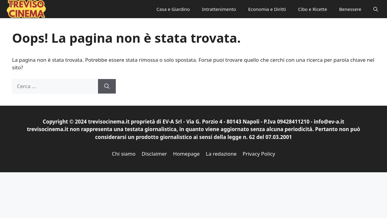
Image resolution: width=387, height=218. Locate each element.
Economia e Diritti (267, 9)
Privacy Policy (259, 153)
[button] (375, 9)
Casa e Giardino (173, 9)
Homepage (186, 153)
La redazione (221, 153)
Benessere (350, 9)
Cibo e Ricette (312, 9)
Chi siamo (123, 153)
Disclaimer (154, 153)
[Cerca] (107, 86)
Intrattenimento (219, 9)
